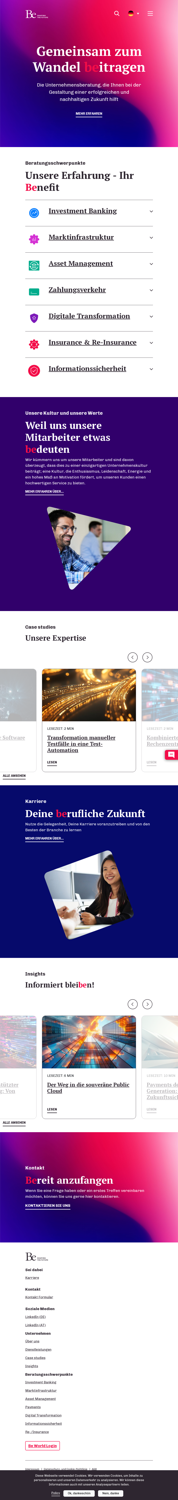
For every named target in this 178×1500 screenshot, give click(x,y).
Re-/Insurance (37, 1432)
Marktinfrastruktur (41, 1391)
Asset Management (40, 1399)
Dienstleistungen (38, 1350)
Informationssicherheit (43, 1424)
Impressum (32, 1468)
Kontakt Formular (39, 1297)
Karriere (32, 1278)
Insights (31, 1366)
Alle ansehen (14, 776)
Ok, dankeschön (79, 1493)
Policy (55, 1493)
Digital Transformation (43, 1415)
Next (147, 657)
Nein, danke (110, 1493)
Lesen (52, 762)
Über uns (32, 1341)
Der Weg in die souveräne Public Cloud (88, 1087)
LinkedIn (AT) (35, 1325)
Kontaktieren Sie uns (47, 1205)
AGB (94, 1468)
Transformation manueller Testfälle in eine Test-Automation (81, 743)
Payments (33, 1407)
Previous (133, 657)
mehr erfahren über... (44, 492)
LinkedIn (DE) (35, 1317)
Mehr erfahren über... (44, 838)
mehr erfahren (89, 114)
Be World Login (42, 1445)
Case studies (35, 1358)
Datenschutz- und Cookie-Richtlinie (65, 1468)
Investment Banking (40, 1382)
